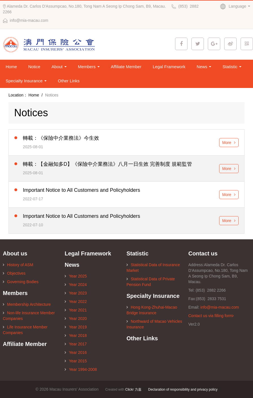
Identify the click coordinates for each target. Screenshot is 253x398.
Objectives (14, 273)
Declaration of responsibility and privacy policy (182, 389)
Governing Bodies (20, 281)
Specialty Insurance (26, 80)
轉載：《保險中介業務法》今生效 (61, 138)
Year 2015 (76, 361)
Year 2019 (76, 327)
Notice (34, 66)
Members (89, 66)
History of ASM (18, 265)
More (228, 142)
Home (11, 66)
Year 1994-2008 (81, 369)
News (204, 66)
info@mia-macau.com (219, 307)
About (59, 66)
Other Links (69, 80)
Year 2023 (76, 293)
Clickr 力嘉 (133, 389)
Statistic (232, 66)
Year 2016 (76, 352)
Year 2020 (76, 318)
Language (235, 6)
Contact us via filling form (211, 315)
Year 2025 (76, 276)
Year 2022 (76, 301)
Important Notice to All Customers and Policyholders (81, 190)
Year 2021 (76, 310)
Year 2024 (76, 284)
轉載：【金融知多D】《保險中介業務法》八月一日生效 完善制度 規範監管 (107, 164)
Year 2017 (76, 344)
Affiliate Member (126, 66)
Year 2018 (76, 335)
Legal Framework (169, 66)
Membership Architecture (27, 304)
